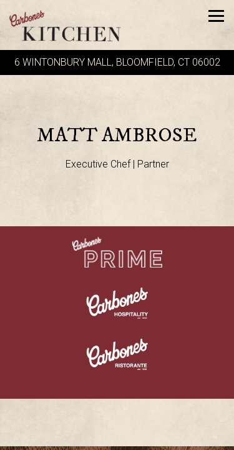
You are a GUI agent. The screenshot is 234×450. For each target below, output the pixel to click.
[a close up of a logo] (117, 302)
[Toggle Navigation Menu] (216, 16)
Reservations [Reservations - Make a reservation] (117, 438)
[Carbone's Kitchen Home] (71, 25)
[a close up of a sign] (117, 251)
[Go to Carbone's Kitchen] (117, 62)
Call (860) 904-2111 (117, 414)
